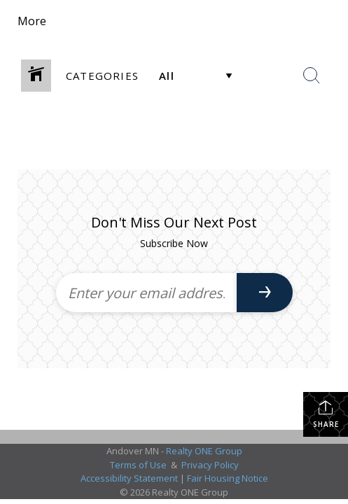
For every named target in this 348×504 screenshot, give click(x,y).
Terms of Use (138, 464)
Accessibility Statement (129, 478)
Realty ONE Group (204, 450)
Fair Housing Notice (227, 478)
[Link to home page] (135, 21)
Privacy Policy (210, 464)
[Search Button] (311, 75)
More (32, 21)
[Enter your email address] (146, 292)
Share (326, 414)
